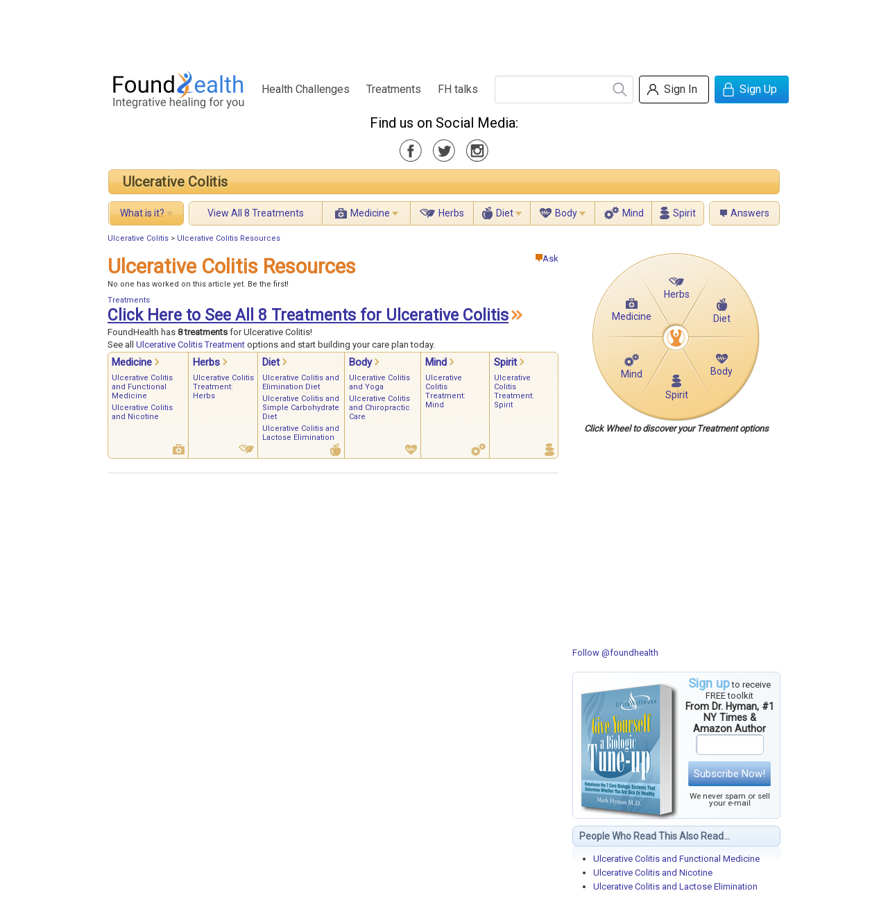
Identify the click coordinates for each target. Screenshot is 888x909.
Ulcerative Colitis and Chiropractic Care (379, 407)
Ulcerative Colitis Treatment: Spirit (514, 391)
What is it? (142, 213)
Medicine (370, 213)
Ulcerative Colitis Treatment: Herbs (223, 386)
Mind (633, 213)
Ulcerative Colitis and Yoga (379, 382)
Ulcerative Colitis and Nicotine (652, 872)
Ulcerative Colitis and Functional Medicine (676, 858)
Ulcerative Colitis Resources (228, 238)
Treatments (393, 89)
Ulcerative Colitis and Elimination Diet (300, 382)
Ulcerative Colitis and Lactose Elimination (675, 886)
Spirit (684, 213)
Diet (504, 213)
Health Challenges (306, 89)
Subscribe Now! (729, 773)
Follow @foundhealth (615, 652)
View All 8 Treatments (255, 213)
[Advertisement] (443, 31)
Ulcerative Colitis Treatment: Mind (445, 391)
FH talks (458, 89)
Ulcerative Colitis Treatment (190, 344)
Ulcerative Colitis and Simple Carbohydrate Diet (300, 407)
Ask (547, 258)
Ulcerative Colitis (175, 181)
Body (566, 213)
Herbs (451, 213)
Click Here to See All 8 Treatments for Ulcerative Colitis (308, 315)
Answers (750, 213)
